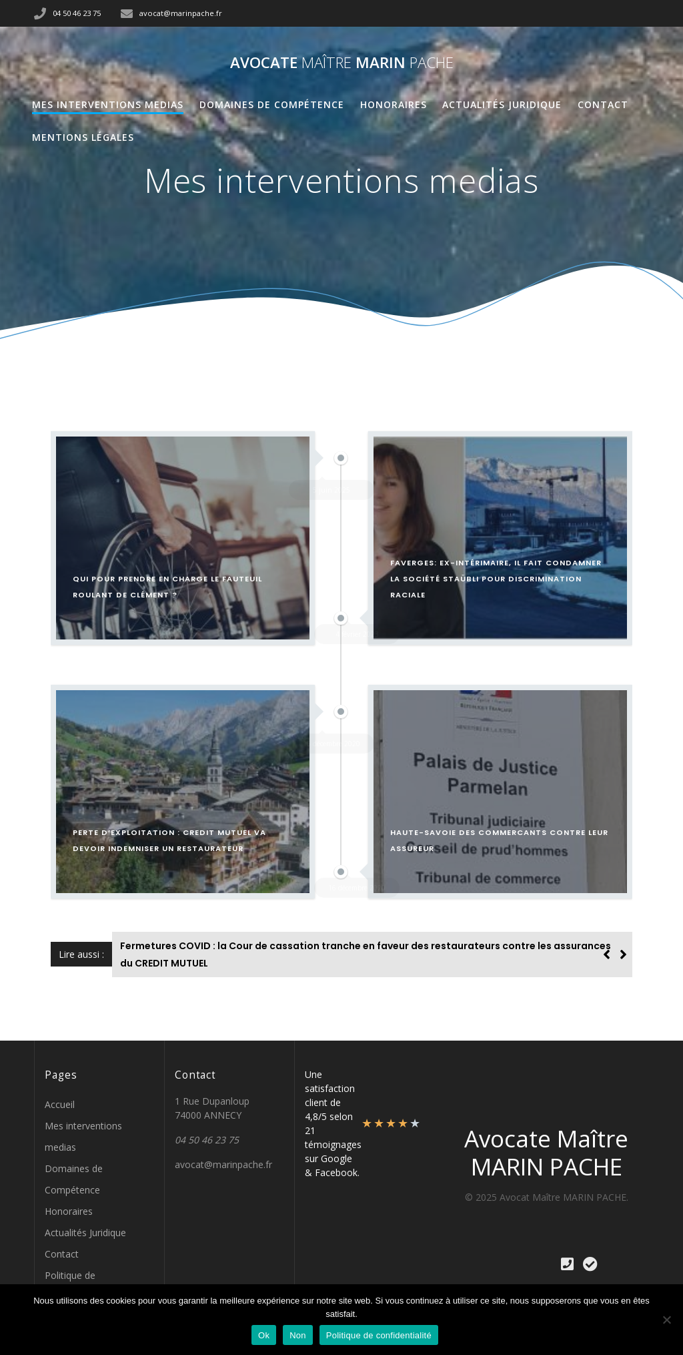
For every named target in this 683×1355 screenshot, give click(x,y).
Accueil (60, 1104)
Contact (603, 104)
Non (297, 1335)
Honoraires (393, 104)
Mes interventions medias (107, 104)
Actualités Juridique (502, 104)
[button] (623, 954)
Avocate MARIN (342, 62)
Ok (263, 1335)
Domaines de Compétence (271, 104)
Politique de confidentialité (379, 1335)
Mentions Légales (83, 137)
